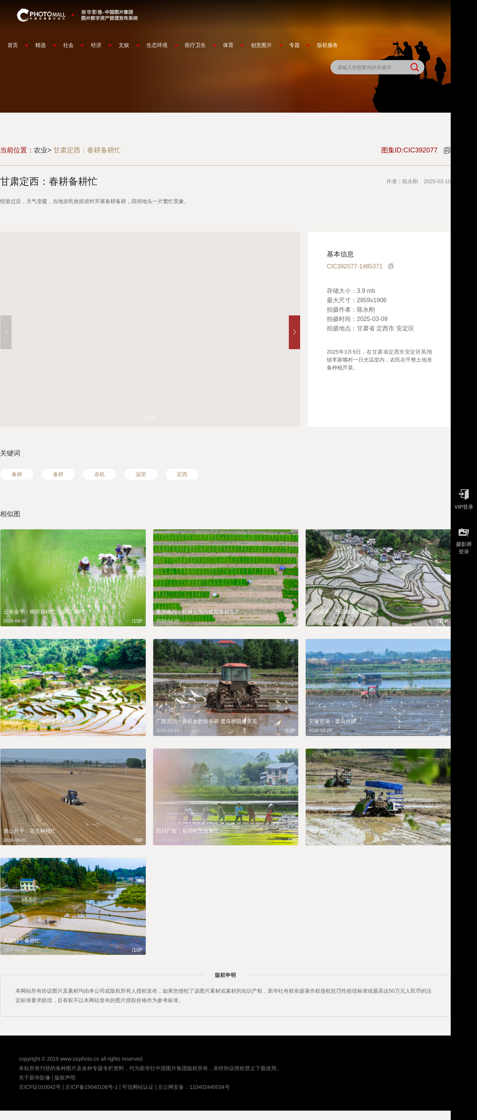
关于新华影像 (34, 1078)
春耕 (17, 474)
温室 (141, 474)
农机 (99, 474)
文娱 (124, 45)
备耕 (58, 474)
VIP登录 (464, 497)
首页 (13, 45)
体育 (228, 45)
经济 (96, 45)
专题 (294, 45)
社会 (68, 45)
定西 (182, 474)
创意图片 (261, 45)
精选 (40, 45)
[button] (294, 332)
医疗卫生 (195, 45)
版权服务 (327, 45)
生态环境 (157, 45)
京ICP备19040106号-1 (91, 1087)
